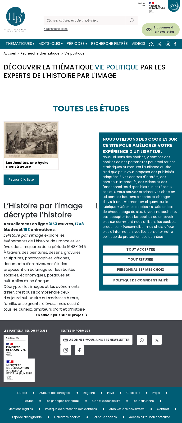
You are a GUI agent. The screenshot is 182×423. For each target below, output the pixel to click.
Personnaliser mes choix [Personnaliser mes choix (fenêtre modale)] (140, 269)
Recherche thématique (40, 53)
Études (22, 393)
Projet (156, 393)
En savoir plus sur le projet (59, 315)
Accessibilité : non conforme (149, 417)
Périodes (76, 43)
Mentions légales (21, 409)
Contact (163, 409)
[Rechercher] (85, 20)
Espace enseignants (27, 417)
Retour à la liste (21, 179)
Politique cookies (105, 417)
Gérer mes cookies (67, 417)
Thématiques (19, 43)
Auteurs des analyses (55, 393)
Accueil (10, 53)
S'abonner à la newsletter (164, 29)
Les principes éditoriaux (62, 401)
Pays (110, 393)
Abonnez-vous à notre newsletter (96, 340)
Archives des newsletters (127, 409)
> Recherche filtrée (56, 29)
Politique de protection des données (71, 409)
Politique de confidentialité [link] (140, 280)
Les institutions (143, 401)
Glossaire (133, 393)
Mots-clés (49, 43)
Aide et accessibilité (106, 401)
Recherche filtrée (109, 43)
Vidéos (138, 43)
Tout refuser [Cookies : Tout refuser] (140, 259)
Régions (89, 393)
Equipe (28, 401)
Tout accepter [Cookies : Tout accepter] (140, 249)
